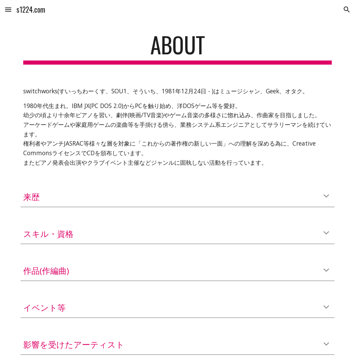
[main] (177, 48)
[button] (8, 9)
